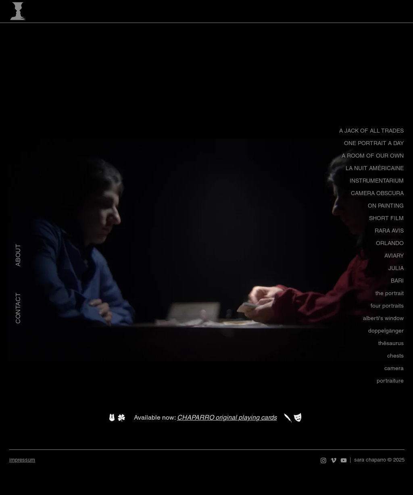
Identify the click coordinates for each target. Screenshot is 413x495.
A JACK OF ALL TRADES (371, 130)
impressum (22, 460)
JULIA (396, 268)
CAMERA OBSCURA (377, 193)
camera (394, 368)
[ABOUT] (17, 255)
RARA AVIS (389, 230)
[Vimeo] (333, 460)
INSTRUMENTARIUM (377, 180)
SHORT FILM (386, 218)
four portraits (387, 305)
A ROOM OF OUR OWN (373, 155)
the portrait (389, 293)
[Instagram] (323, 460)
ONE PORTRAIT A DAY (374, 143)
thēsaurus (391, 343)
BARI (397, 280)
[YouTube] (343, 460)
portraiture (390, 380)
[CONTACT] (18, 308)
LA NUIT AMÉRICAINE (375, 168)
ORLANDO (390, 243)
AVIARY (394, 255)
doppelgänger (386, 330)
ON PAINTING (386, 205)
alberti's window (383, 318)
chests (395, 355)
